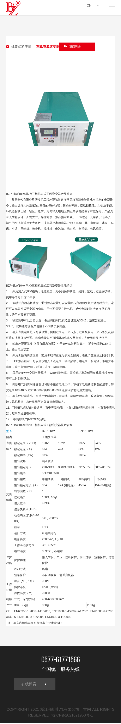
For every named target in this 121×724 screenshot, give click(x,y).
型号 (9, 431)
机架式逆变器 (21, 46)
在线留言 (30, 684)
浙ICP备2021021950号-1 (72, 716)
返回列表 (75, 46)
